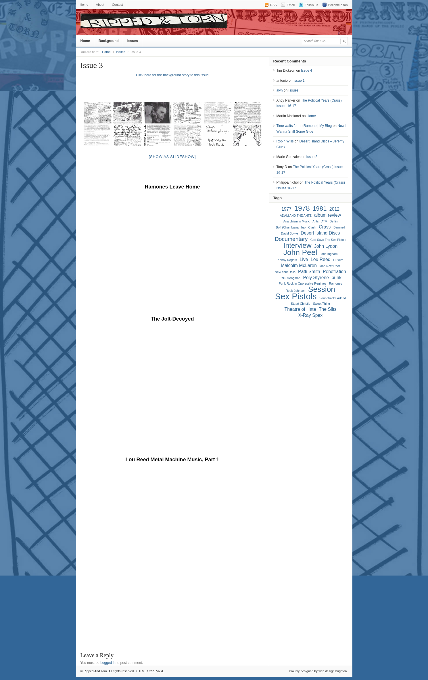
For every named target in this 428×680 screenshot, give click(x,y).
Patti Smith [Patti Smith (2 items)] (309, 271)
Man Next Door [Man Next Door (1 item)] (329, 266)
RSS (273, 5)
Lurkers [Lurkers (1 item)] (338, 260)
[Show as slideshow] (172, 157)
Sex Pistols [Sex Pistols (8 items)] (296, 296)
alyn (280, 90)
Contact (117, 4)
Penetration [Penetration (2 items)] (334, 271)
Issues (132, 41)
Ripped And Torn (224, 22)
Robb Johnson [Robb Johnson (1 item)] (296, 290)
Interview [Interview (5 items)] (297, 245)
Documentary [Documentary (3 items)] (291, 239)
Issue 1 (299, 81)
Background (109, 41)
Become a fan (338, 5)
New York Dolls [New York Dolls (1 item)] (285, 272)
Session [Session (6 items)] (321, 289)
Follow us (311, 5)
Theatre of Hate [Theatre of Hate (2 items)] (300, 309)
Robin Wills (285, 141)
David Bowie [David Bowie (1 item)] (289, 233)
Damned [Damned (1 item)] (339, 227)
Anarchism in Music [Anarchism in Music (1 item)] (296, 221)
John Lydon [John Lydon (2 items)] (325, 246)
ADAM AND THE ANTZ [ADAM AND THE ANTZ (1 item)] (296, 215)
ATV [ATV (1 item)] (324, 221)
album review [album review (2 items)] (327, 215)
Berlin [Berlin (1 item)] (333, 221)
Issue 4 (306, 70)
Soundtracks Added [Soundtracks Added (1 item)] (332, 298)
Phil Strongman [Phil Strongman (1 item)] (289, 278)
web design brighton (332, 671)
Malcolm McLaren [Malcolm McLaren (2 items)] (299, 265)
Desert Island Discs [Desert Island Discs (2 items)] (320, 233)
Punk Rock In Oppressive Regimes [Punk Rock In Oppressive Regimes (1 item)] (302, 283)
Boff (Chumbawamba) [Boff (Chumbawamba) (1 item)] (291, 227)
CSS (152, 671)
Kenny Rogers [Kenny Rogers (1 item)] (287, 260)
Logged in (108, 663)
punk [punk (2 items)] (336, 277)
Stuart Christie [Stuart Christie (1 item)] (300, 303)
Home (84, 4)
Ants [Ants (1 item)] (315, 221)
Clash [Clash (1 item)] (312, 227)
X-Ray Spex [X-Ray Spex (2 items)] (310, 315)
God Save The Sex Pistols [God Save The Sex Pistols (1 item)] (328, 239)
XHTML (140, 671)
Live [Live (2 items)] (304, 259)
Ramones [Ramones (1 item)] (335, 283)
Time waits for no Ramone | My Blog (304, 126)
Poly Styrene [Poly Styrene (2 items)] (316, 277)
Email (291, 5)
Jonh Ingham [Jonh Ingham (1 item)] (329, 254)
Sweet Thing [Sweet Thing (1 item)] (321, 303)
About (100, 4)
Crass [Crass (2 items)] (325, 226)
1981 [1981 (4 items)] (319, 208)
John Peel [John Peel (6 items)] (300, 252)
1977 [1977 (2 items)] (286, 209)
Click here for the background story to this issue (172, 75)
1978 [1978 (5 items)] (302, 208)
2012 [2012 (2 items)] (334, 209)
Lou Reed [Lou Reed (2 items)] (321, 259)
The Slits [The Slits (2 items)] (328, 309)
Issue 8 (312, 157)
